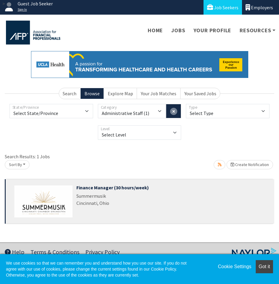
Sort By (15, 164)
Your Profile (213, 30)
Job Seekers (222, 7)
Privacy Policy (102, 252)
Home (155, 30)
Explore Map (120, 93)
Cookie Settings (234, 266)
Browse (92, 93)
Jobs (178, 30)
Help (14, 252)
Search (69, 93)
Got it (264, 266)
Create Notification (250, 164)
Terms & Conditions (54, 252)
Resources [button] (255, 30)
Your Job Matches (158, 93)
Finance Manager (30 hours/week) (112, 188)
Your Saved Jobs (200, 93)
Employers (259, 7)
